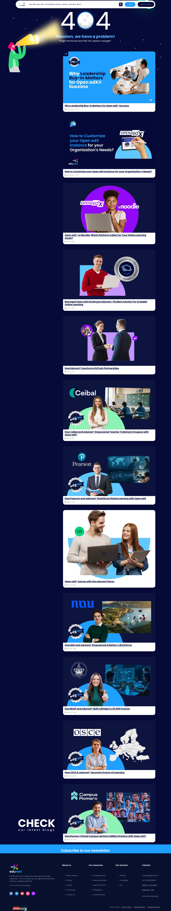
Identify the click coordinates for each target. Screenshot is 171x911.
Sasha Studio (26, 888)
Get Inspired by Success (53, 4)
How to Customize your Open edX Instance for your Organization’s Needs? (105, 173)
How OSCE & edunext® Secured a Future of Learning (96, 775)
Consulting (72, 4)
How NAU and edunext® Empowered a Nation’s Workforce (99, 648)
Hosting (64, 4)
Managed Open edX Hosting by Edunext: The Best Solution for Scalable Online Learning (107, 306)
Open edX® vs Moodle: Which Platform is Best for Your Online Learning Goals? (107, 239)
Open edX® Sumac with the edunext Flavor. (91, 584)
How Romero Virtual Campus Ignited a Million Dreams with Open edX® (107, 839)
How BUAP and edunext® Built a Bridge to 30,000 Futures (99, 711)
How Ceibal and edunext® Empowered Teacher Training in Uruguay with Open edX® (108, 436)
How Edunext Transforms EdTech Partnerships (93, 371)
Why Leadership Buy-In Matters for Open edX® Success (98, 105)
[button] (120, 4)
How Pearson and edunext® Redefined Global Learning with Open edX (106, 501)
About (79, 4)
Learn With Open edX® (36, 4)
